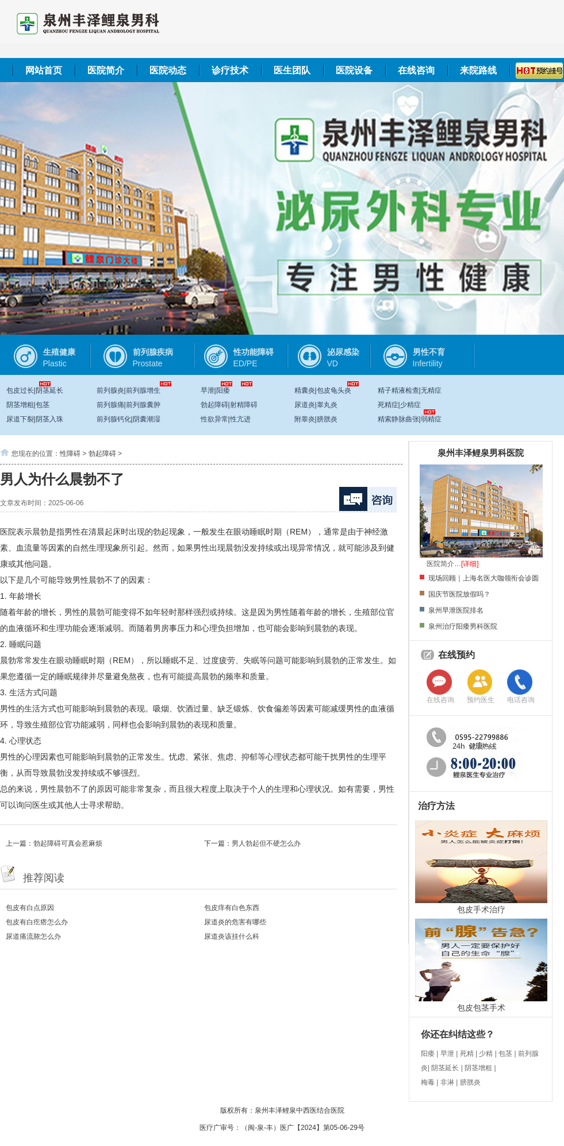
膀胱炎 (327, 419)
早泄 (207, 390)
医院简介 (105, 70)
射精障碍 (244, 405)
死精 (467, 1054)
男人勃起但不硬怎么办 (266, 843)
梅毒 (428, 1082)
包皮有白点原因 (30, 908)
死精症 (388, 405)
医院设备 (354, 70)
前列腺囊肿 (143, 405)
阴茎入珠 (49, 419)
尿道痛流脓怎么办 (33, 936)
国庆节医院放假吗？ (459, 594)
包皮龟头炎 (334, 390)
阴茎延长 (49, 390)
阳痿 (223, 390)
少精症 (410, 405)
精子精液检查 (398, 390)
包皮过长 (20, 390)
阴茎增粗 (20, 405)
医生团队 (292, 70)
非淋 (447, 1082)
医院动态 (167, 70)
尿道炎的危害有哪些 (235, 922)
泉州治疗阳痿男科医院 (462, 626)
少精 (486, 1054)
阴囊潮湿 (146, 419)
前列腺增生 (143, 390)
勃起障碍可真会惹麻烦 (67, 843)
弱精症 (431, 419)
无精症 (431, 390)
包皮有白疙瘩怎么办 (37, 922)
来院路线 (478, 70)
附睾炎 (304, 419)
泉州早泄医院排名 (456, 610)
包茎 (42, 405)
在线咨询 (416, 70)
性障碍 (70, 454)
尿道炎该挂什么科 (231, 936)
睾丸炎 (327, 405)
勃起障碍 (214, 405)
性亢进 (240, 419)
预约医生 (480, 700)
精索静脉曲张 (398, 419)
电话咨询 (521, 700)
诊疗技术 (230, 70)
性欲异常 (214, 419)
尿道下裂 (20, 419)
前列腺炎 (110, 390)
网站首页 (43, 70)
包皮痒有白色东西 (231, 908)
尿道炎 (304, 405)
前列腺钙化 (114, 419)
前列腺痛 (110, 405)
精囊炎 (304, 390)
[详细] (470, 564)
